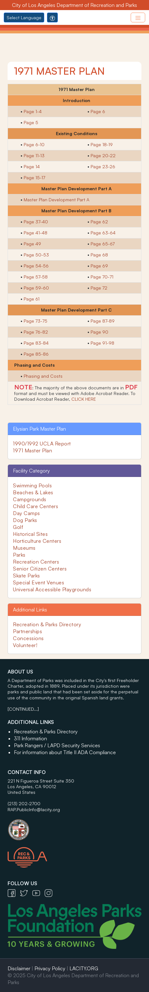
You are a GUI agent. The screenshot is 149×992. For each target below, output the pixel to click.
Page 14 (32, 166)
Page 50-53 (36, 254)
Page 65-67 (103, 243)
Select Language (24, 17)
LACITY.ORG (83, 968)
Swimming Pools (32, 485)
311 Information (30, 738)
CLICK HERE (83, 399)
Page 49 (32, 243)
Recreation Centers (36, 562)
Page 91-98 (102, 343)
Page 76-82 (36, 332)
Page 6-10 (34, 144)
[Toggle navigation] (138, 17)
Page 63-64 (103, 232)
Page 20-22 (103, 155)
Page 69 (99, 265)
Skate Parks (26, 575)
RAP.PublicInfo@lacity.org (34, 809)
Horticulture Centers (37, 541)
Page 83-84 (36, 343)
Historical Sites (30, 534)
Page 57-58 (36, 276)
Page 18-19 (102, 144)
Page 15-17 (34, 177)
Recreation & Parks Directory (47, 624)
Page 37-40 (36, 221)
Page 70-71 (102, 276)
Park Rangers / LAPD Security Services (57, 745)
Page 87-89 (103, 321)
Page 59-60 (36, 287)
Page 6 (98, 111)
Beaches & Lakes (33, 492)
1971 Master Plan (32, 450)
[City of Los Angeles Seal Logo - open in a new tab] (74, 826)
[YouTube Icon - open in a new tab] (38, 892)
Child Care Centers (35, 506)
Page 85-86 (36, 354)
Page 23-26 (103, 166)
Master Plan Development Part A (56, 199)
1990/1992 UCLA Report (42, 443)
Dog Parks (25, 520)
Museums (24, 548)
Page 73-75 (35, 321)
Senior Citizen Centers (40, 568)
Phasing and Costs (43, 376)
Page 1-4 (33, 111)
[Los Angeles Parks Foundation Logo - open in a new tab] (76, 926)
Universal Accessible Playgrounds (52, 589)
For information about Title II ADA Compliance (65, 752)
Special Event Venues (38, 582)
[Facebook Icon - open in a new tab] (14, 892)
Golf (18, 527)
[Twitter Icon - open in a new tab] (26, 892)
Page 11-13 (34, 155)
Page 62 (99, 221)
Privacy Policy (49, 968)
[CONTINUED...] (23, 709)
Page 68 (99, 254)
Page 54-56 (36, 265)
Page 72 (99, 287)
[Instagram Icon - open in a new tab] (50, 892)
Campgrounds (29, 499)
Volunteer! (25, 645)
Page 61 (31, 298)
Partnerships (27, 631)
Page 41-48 (35, 232)
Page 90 (99, 332)
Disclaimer (19, 968)
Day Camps (26, 513)
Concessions (28, 638)
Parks (19, 555)
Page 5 (31, 122)
